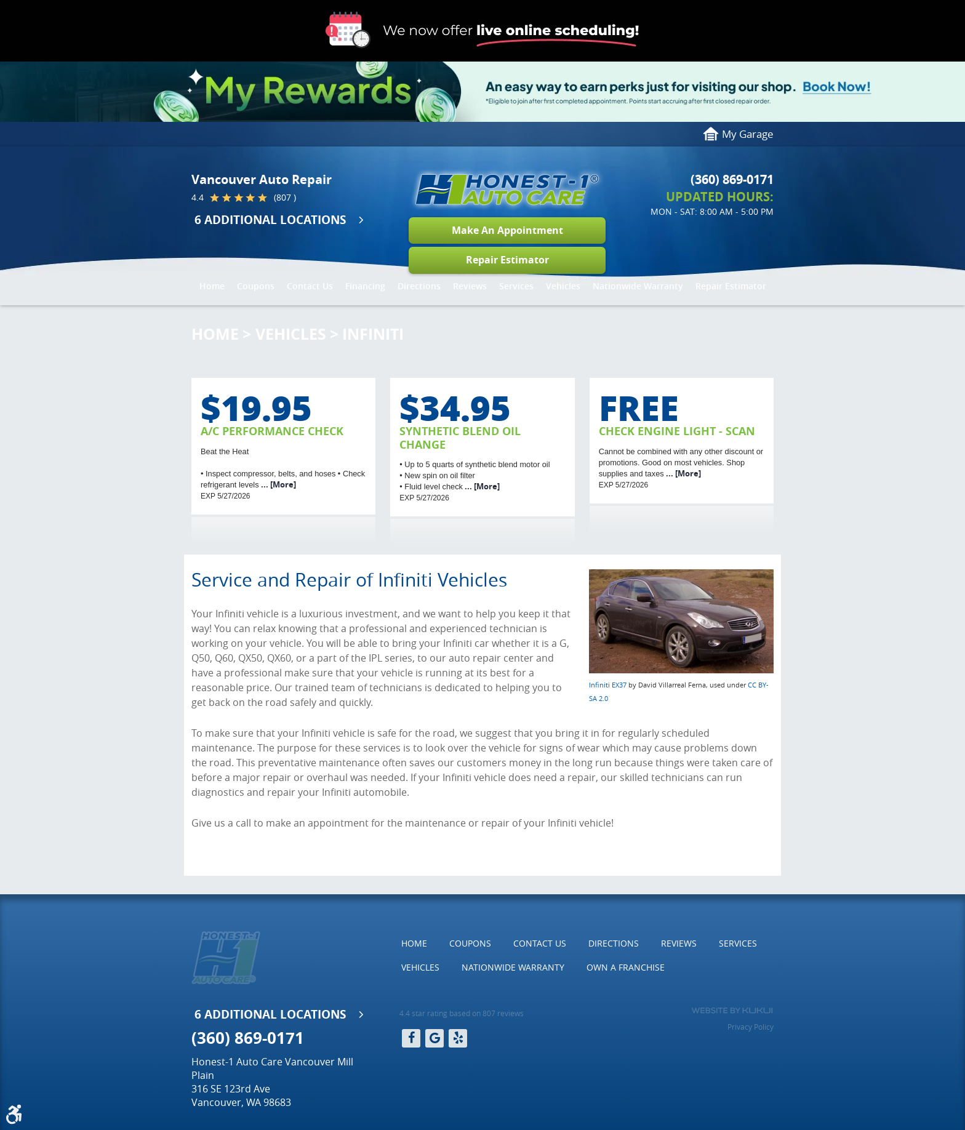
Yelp (458, 1038)
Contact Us (310, 286)
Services (516, 286)
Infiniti (373, 334)
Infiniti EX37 (608, 684)
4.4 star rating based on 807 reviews (461, 1013)
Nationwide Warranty (638, 286)
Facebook (411, 1038)
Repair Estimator (507, 259)
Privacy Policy (750, 1027)
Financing (365, 286)
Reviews (470, 286)
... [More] (277, 484)
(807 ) (285, 197)
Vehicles (563, 286)
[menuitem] (212, 286)
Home (212, 286)
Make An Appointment (507, 230)
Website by (732, 1011)
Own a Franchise (626, 967)
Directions (419, 286)
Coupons (255, 286)
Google (434, 1038)
